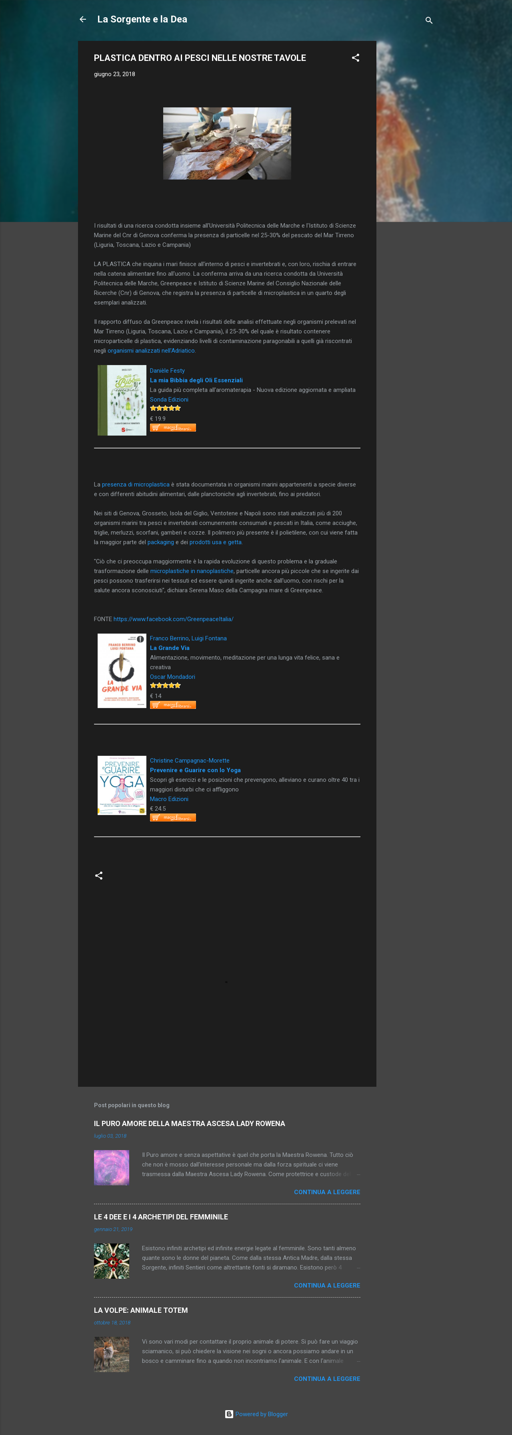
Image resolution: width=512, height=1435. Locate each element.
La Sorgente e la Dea (142, 19)
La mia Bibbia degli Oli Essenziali (196, 380)
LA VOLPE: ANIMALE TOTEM (141, 1310)
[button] (355, 59)
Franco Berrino (169, 638)
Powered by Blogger (256, 1414)
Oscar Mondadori (172, 676)
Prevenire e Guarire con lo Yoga (195, 770)
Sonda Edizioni (169, 399)
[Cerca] (429, 22)
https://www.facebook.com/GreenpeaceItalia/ (174, 619)
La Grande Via (170, 648)
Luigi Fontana (209, 638)
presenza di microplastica (136, 484)
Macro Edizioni (169, 799)
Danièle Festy (167, 370)
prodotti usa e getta (216, 542)
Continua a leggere (327, 1192)
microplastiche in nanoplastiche (192, 571)
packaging (161, 542)
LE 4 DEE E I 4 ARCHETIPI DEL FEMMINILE (161, 1217)
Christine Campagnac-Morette (190, 760)
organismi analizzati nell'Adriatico (151, 350)
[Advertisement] (408, 161)
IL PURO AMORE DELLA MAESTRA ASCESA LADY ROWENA (189, 1123)
